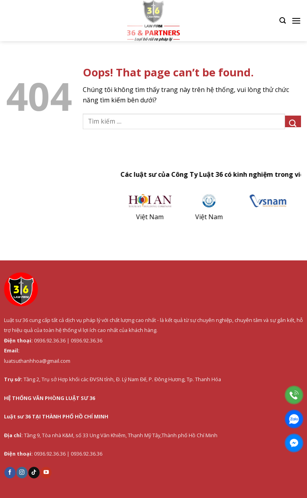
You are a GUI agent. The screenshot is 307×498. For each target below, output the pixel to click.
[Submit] (293, 121)
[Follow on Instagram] (22, 472)
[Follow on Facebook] (10, 472)
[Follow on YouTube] (46, 472)
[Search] (282, 20)
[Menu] (296, 20)
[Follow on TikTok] (34, 472)
